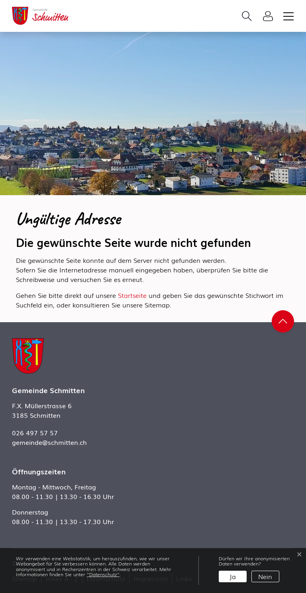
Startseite (132, 295)
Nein (265, 576)
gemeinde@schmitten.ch (49, 442)
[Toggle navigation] (287, 16)
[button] (248, 16)
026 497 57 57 (35, 432)
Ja (233, 576)
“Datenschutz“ (103, 574)
